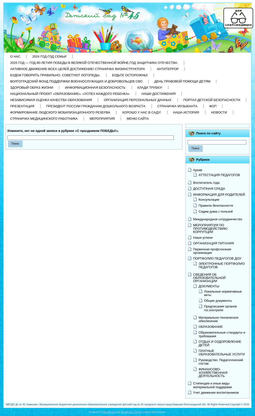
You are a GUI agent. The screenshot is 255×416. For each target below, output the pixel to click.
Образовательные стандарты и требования (222, 334)
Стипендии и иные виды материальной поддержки (212, 385)
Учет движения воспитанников (216, 392)
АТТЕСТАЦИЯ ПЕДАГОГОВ (219, 175)
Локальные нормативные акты (223, 293)
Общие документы (218, 301)
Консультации (209, 199)
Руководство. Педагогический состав (221, 361)
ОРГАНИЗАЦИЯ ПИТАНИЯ (213, 243)
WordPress (109, 412)
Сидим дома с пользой (216, 211)
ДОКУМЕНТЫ (209, 286)
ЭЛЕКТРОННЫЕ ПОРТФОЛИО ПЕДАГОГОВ (222, 265)
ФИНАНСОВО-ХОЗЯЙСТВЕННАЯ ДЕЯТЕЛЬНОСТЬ (213, 372)
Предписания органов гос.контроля (220, 308)
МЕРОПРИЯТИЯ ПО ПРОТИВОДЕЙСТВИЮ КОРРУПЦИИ (210, 228)
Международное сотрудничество (217, 219)
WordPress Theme (131, 412)
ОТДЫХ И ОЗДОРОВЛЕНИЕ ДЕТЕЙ (220, 343)
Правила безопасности (216, 205)
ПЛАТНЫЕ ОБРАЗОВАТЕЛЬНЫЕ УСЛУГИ (222, 352)
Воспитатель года (206, 183)
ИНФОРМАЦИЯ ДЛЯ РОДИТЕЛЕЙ (219, 194)
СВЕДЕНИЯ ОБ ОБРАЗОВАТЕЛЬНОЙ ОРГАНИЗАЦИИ (209, 278)
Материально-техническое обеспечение (218, 319)
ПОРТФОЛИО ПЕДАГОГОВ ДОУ (217, 258)
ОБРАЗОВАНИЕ (211, 327)
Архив (197, 170)
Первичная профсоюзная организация (212, 251)
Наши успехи (203, 237)
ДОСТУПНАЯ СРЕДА (209, 188)
